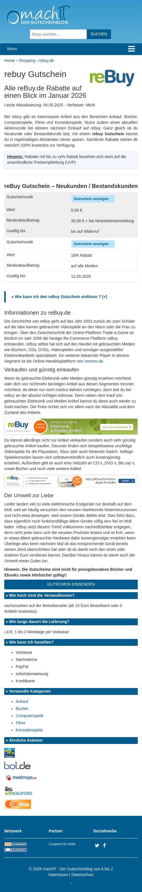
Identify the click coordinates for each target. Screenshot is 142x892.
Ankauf (22, 701)
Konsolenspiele (29, 730)
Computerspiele (30, 715)
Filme (20, 723)
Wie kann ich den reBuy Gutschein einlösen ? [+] (61, 296)
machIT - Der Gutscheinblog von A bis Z (78, 869)
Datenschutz (82, 874)
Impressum (58, 874)
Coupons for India (62, 844)
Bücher (22, 708)
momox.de (94, 361)
